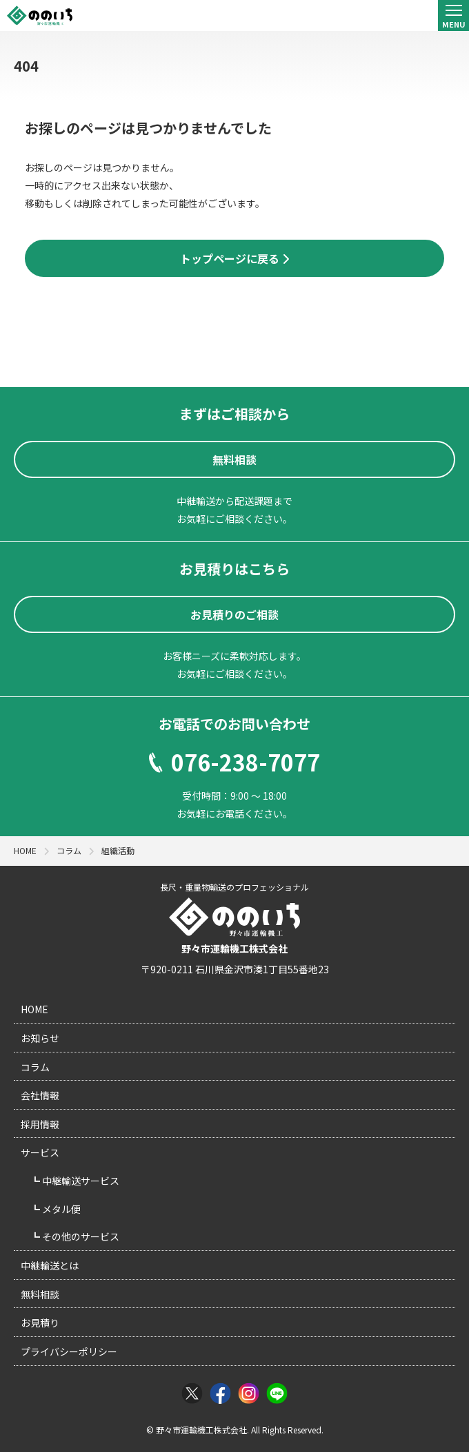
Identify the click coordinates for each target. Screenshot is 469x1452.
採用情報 (40, 1124)
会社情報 (40, 1095)
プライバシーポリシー (69, 1351)
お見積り (40, 1322)
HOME (34, 1009)
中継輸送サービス (79, 1180)
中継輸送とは (50, 1265)
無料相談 (40, 1294)
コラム (35, 1067)
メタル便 (60, 1209)
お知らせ (40, 1038)
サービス (40, 1152)
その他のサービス (79, 1236)
